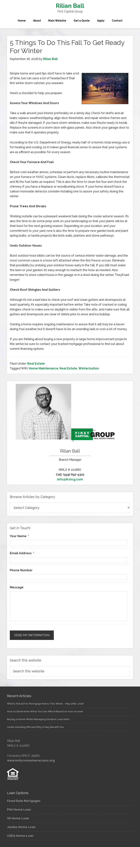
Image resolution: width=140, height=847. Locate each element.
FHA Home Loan (19, 809)
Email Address (22, 553)
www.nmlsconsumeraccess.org (31, 759)
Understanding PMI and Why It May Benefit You (35, 726)
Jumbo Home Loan (21, 826)
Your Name (19, 536)
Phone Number (21, 570)
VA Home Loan (18, 818)
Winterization (88, 368)
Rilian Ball (70, 5)
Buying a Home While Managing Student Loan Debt (38, 718)
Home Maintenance (43, 368)
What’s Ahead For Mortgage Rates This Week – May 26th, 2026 (45, 703)
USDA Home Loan (20, 835)
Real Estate (36, 363)
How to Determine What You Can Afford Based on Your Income (45, 710)
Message (16, 587)
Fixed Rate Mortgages (24, 800)
